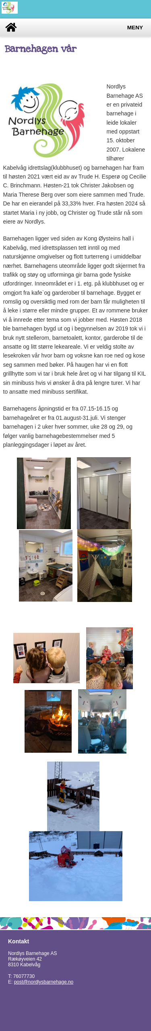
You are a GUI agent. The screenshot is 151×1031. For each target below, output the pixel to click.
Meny (135, 28)
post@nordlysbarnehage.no (44, 982)
